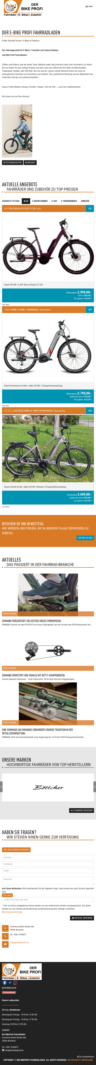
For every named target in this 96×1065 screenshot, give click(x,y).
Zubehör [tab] (85, 201)
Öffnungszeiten (13, 162)
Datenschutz (73, 1060)
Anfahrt (30, 162)
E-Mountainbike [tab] (40, 201)
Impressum (87, 1060)
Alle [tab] (26, 201)
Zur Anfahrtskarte (85, 1056)
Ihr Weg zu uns (85, 538)
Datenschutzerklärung (12, 912)
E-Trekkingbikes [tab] (69, 201)
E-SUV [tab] (54, 201)
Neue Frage (7, 895)
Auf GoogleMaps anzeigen (16, 849)
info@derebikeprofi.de (19, 942)
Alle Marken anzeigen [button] (81, 810)
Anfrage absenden (82, 918)
